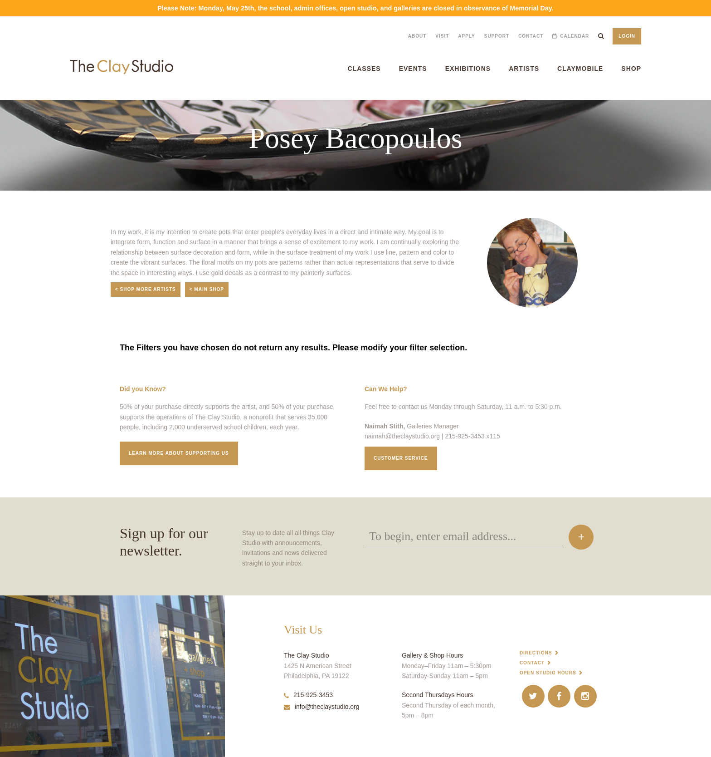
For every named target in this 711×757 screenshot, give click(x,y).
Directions (536, 652)
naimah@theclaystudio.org (402, 436)
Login (626, 36)
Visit (442, 36)
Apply (466, 36)
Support (496, 36)
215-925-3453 (308, 694)
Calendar (574, 36)
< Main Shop (207, 289)
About (417, 36)
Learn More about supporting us (179, 453)
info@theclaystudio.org (322, 706)
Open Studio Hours (548, 672)
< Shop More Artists (145, 289)
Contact (530, 36)
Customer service (401, 458)
